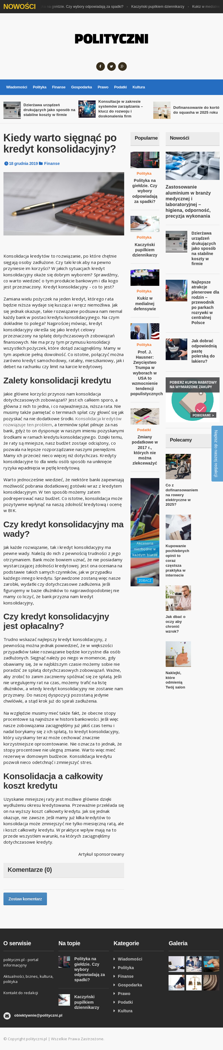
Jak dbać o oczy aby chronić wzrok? (176, 624)
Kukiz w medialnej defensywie (145, 303)
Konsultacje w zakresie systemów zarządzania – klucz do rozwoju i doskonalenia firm (121, 108)
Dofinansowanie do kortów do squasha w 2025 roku (197, 110)
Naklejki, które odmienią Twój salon (175, 680)
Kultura (139, 87)
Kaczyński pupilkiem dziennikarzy (159, 7)
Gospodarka (81, 87)
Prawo (103, 87)
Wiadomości (16, 87)
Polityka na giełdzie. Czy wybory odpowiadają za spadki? (80, 7)
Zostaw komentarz (25, 899)
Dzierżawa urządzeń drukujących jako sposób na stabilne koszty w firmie (49, 110)
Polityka (39, 87)
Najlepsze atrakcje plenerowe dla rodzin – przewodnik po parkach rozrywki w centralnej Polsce (205, 302)
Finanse (58, 87)
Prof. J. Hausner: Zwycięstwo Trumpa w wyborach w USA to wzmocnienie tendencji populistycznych (147, 373)
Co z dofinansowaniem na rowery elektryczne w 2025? (182, 495)
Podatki (120, 87)
